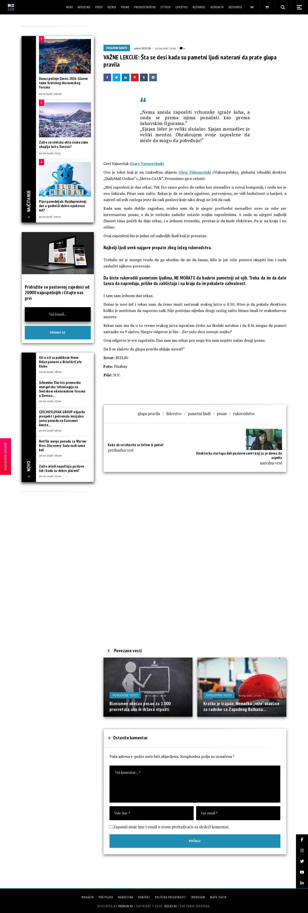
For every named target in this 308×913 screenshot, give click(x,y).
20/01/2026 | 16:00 (50, 455)
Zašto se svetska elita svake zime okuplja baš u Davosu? (63, 144)
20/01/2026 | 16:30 (50, 430)
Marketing (126, 897)
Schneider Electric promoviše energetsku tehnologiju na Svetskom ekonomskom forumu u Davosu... (62, 389)
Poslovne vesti (125, 695)
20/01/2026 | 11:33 (49, 153)
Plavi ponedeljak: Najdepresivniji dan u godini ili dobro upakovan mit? (62, 205)
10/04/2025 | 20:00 (250, 695)
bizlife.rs (170, 906)
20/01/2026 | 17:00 (50, 401)
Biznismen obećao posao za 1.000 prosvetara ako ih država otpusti (140, 706)
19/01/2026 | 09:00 (50, 93)
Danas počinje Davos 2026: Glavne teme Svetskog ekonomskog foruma (63, 82)
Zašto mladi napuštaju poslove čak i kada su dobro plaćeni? (61, 468)
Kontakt (144, 897)
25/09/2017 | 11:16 (165, 48)
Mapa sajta (218, 897)
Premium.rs (125, 906)
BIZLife (146, 48)
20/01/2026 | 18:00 (50, 372)
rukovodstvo (243, 413)
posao (222, 413)
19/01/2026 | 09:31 (50, 216)
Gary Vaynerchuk (147, 163)
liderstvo (173, 413)
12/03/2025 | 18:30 (155, 695)
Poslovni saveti (116, 48)
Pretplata (106, 897)
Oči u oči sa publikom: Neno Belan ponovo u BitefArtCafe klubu (60, 361)
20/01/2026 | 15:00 (50, 476)
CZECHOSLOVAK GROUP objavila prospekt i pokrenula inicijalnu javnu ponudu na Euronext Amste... (62, 418)
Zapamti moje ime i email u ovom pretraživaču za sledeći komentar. (171, 826)
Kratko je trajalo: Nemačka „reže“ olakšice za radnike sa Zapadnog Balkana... (241, 706)
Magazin (88, 897)
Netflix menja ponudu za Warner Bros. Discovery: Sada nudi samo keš (63, 445)
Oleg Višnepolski (195, 172)
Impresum (198, 897)
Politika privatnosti (170, 897)
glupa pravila (149, 413)
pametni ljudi (199, 413)
